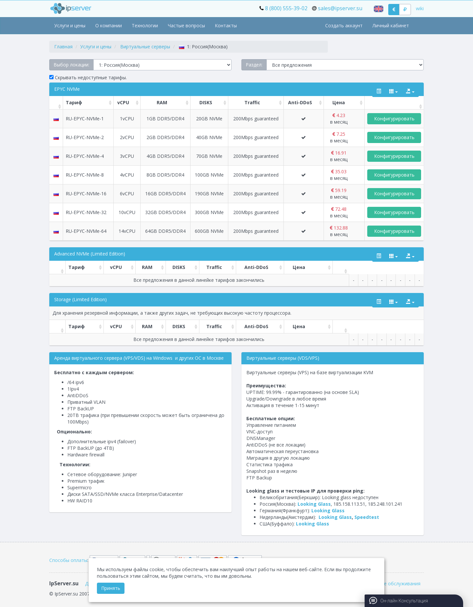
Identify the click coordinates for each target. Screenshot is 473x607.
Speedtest (366, 517)
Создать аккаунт (344, 25)
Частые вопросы (186, 25)
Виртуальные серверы (145, 46)
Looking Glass (314, 504)
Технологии (145, 25)
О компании (108, 25)
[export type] (410, 91)
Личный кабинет (390, 25)
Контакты (226, 25)
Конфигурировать (394, 118)
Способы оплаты (68, 560)
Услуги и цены (69, 25)
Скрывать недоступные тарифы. (88, 77)
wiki (420, 8)
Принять (110, 588)
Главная (63, 46)
